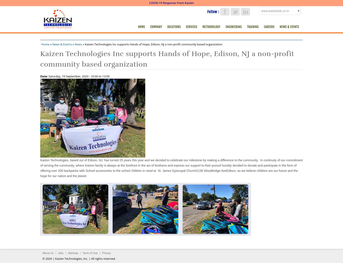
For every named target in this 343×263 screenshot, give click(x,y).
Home (141, 27)
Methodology (211, 27)
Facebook (224, 12)
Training (253, 27)
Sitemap (73, 253)
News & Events (289, 27)
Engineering (234, 27)
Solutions (174, 27)
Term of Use (90, 253)
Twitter (235, 12)
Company (156, 27)
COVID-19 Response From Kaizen (171, 3)
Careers (269, 27)
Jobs (60, 253)
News (78, 44)
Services (191, 27)
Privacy (106, 253)
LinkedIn (245, 12)
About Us (48, 253)
